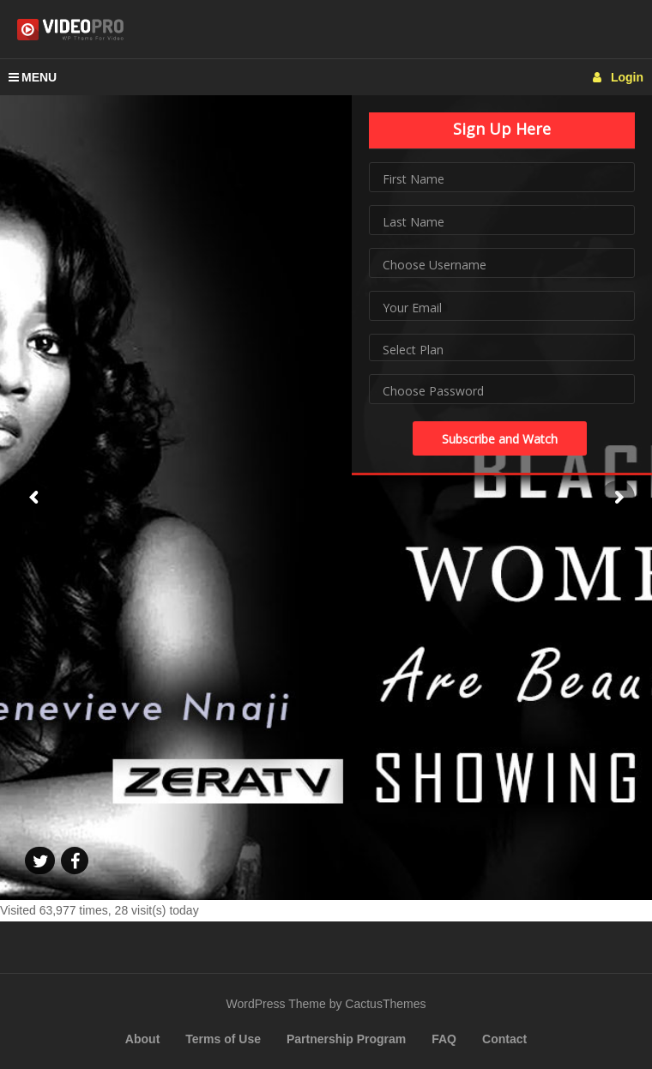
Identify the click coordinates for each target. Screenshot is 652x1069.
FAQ (444, 1039)
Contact (504, 1039)
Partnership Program (346, 1039)
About (142, 1039)
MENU (33, 77)
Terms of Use (223, 1039)
